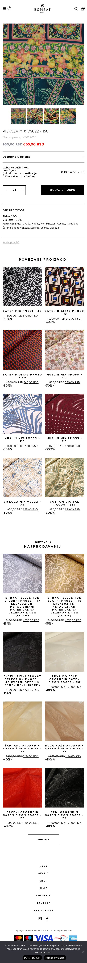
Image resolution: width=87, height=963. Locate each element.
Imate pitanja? (11, 242)
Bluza (18, 224)
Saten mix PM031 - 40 (22, 311)
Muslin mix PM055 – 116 (22, 440)
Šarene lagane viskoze (16, 228)
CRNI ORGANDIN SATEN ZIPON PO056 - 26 (64, 815)
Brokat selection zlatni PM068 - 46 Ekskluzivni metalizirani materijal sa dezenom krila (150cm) (64, 607)
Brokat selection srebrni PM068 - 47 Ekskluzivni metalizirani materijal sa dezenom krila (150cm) (22, 607)
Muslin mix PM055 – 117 (64, 376)
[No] (82, 952)
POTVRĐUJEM (32, 958)
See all (43, 839)
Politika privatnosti (55, 958)
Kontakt (43, 903)
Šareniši (34, 228)
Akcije (43, 873)
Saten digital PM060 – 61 (64, 312)
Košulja (61, 224)
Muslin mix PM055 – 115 (64, 440)
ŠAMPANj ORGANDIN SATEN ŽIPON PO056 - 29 (22, 749)
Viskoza (54, 228)
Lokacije (43, 896)
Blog (43, 888)
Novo (43, 866)
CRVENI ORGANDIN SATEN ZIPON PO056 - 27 (22, 815)
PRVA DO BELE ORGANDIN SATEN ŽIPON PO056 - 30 (64, 679)
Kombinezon (48, 224)
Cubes (69, 931)
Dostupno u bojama (43, 157)
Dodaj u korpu (62, 190)
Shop (43, 881)
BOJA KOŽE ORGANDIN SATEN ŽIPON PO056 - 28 (64, 749)
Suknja (44, 228)
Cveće (26, 224)
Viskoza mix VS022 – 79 (22, 503)
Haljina (35, 224)
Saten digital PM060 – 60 (22, 376)
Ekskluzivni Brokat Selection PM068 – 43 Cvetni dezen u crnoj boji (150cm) (22, 680)
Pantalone (72, 224)
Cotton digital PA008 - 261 (64, 503)
